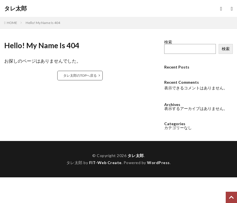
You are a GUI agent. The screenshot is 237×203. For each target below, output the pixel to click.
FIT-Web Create (105, 162)
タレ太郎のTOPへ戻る (80, 75)
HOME (12, 23)
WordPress (158, 162)
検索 (168, 41)
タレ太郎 (15, 8)
